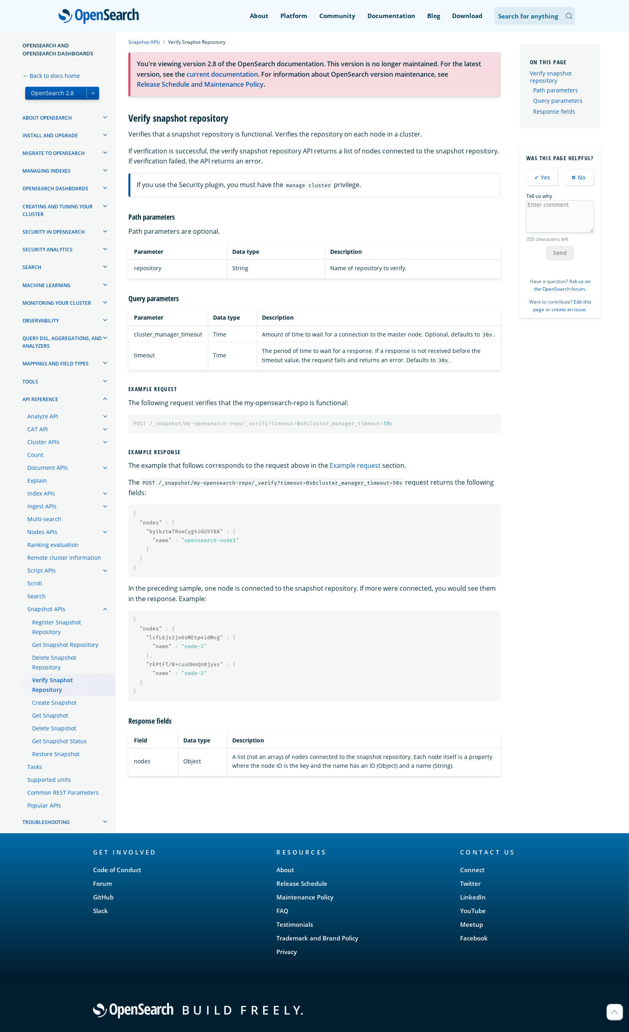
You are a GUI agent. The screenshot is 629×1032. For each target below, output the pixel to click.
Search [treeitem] (31, 267)
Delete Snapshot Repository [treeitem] (54, 662)
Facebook (474, 938)
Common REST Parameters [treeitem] (63, 792)
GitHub (103, 897)
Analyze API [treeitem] (42, 416)
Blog (433, 16)
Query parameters (557, 100)
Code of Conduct (117, 870)
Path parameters (555, 90)
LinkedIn (473, 897)
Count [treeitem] (35, 455)
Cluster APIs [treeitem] (43, 442)
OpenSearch (101, 16)
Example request (355, 465)
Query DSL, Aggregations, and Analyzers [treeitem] (62, 342)
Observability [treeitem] (40, 320)
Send (560, 253)
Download (467, 16)
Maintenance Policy (304, 897)
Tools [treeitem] (30, 381)
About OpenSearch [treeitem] (47, 117)
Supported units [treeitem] (49, 779)
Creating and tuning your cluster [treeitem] (57, 210)
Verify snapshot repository (551, 76)
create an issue (569, 309)
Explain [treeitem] (37, 480)
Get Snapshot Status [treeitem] (59, 741)
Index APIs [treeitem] (41, 493)
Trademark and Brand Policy (317, 938)
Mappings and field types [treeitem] (55, 363)
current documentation (222, 74)
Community (337, 16)
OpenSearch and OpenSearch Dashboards (57, 49)
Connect (472, 870)
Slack (100, 911)
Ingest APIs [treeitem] (42, 506)
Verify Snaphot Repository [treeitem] (52, 684)
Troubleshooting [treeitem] (46, 822)
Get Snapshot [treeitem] (50, 715)
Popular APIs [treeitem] (44, 805)
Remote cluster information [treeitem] (64, 557)
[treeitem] (105, 117)
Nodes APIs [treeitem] (42, 532)
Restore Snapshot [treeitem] (55, 754)
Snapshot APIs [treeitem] (46, 609)
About (259, 16)
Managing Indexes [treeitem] (46, 170)
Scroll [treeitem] (34, 583)
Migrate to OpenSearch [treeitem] (53, 153)
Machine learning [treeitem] (46, 285)
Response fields (554, 111)
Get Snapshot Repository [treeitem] (65, 645)
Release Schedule (301, 883)
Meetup (471, 924)
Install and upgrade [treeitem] (50, 135)
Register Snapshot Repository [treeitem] (56, 627)
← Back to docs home (51, 76)
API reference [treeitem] (40, 399)
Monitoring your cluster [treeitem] (56, 303)
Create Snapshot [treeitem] (54, 702)
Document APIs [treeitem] (47, 467)
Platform (293, 16)
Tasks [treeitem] (34, 767)
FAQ (282, 911)
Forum (102, 883)
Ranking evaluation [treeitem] (53, 545)
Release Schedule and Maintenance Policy (200, 84)
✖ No (578, 177)
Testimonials (294, 924)
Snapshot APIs (144, 42)
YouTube (473, 911)
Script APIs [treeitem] (41, 570)
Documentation (391, 16)
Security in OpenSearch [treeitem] (53, 231)
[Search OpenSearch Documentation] (535, 16)
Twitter (470, 883)
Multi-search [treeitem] (44, 519)
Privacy (286, 952)
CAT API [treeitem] (37, 429)
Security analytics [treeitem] (47, 249)
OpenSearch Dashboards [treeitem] (55, 188)
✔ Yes (542, 177)
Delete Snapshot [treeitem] (54, 728)
